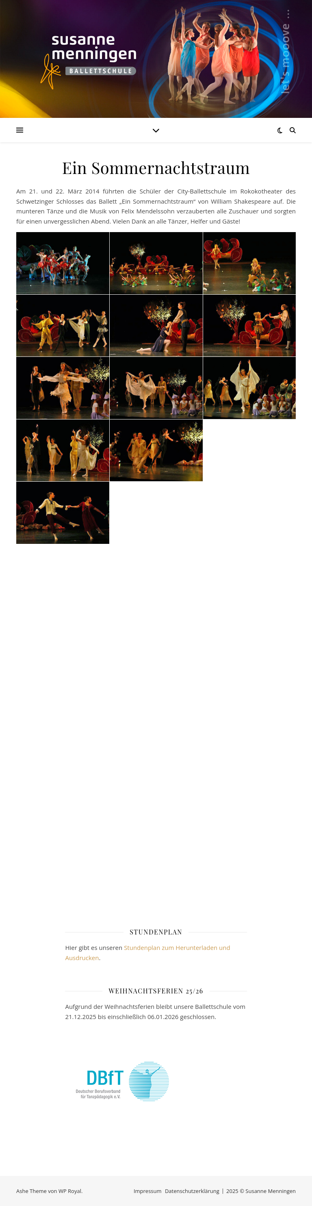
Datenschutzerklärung (192, 1191)
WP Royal (69, 1191)
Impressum (148, 1191)
